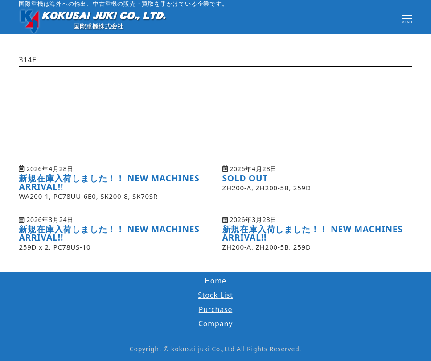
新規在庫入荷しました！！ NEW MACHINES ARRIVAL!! (109, 182)
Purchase (216, 309)
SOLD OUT (245, 178)
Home (215, 281)
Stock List (215, 295)
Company (215, 323)
